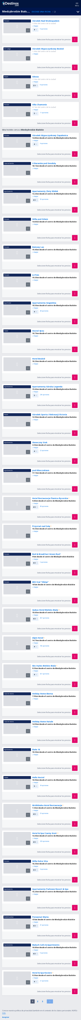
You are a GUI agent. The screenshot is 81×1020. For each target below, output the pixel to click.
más (4, 1013)
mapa (35, 26)
